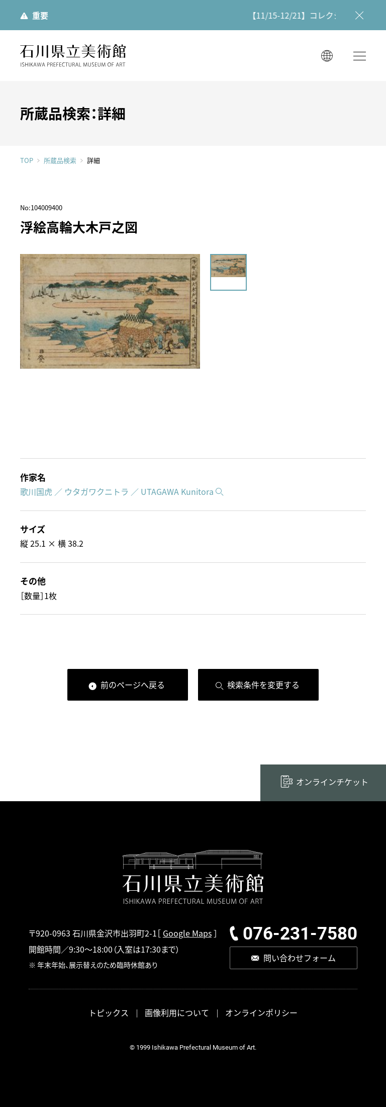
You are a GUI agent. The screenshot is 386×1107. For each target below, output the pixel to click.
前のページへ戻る (133, 684)
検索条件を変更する (263, 684)
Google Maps (187, 933)
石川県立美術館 (73, 55)
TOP (26, 160)
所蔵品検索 (60, 160)
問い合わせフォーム (299, 958)
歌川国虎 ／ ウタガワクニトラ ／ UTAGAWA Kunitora (117, 491)
